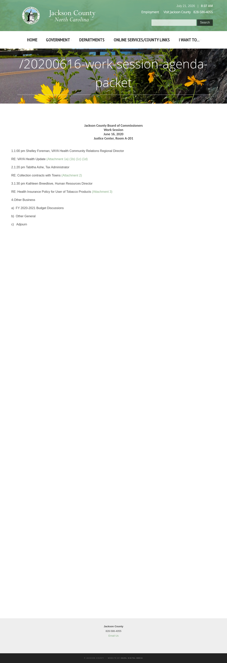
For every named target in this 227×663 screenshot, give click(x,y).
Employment (150, 12)
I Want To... (189, 40)
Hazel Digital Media (132, 658)
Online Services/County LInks (142, 40)
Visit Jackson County (177, 12)
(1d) (85, 159)
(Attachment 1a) (58, 159)
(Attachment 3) (102, 191)
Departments (92, 40)
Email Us (113, 635)
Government (58, 40)
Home (32, 40)
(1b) (72, 159)
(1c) (78, 159)
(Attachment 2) (72, 175)
